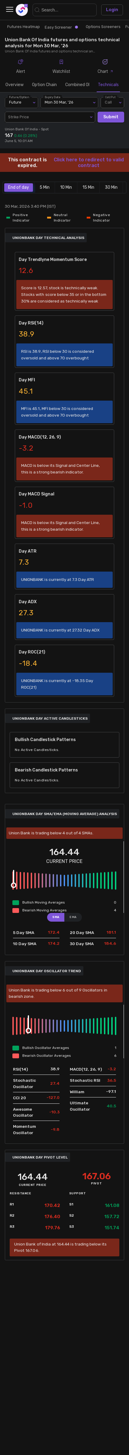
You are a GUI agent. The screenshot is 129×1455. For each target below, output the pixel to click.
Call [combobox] (108, 102)
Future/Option (19, 97)
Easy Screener (61, 27)
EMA (73, 917)
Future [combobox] (15, 102)
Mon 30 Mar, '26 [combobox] (59, 102)
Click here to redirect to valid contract (89, 162)
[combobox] (50, 117)
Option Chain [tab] (44, 85)
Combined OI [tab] (77, 85)
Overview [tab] (14, 85)
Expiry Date (53, 97)
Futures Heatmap (23, 26)
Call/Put (110, 97)
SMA (56, 917)
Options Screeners (103, 26)
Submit (111, 117)
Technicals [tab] (108, 85)
